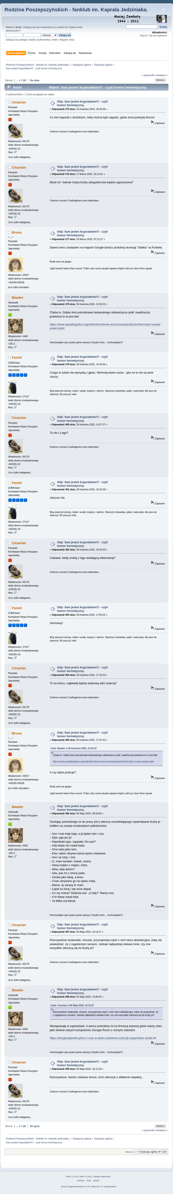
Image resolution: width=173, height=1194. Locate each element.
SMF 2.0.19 (72, 1176)
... (17, 80)
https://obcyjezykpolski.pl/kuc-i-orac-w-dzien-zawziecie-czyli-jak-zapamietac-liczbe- (101, 1038)
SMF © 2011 (85, 1176)
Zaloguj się (29, 27)
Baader (18, 297)
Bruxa (17, 232)
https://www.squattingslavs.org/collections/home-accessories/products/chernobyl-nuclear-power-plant (103, 761)
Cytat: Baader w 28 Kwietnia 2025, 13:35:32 (73, 748)
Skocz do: (130, 1152)
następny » (162, 75)
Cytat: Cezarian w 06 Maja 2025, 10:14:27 (72, 1005)
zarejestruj (46, 27)
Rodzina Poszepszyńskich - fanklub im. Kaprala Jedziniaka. (76, 9)
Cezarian (19, 102)
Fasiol (17, 357)
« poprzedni (148, 75)
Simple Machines (102, 1176)
